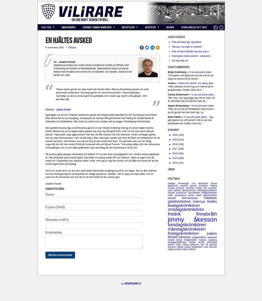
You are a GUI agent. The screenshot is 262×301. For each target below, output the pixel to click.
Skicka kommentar (60, 255)
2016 (175, 153)
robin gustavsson (178, 195)
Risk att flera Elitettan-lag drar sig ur (190, 51)
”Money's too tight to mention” (187, 46)
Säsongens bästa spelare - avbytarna (191, 56)
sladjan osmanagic (180, 183)
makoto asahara (208, 240)
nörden (193, 242)
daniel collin (175, 244)
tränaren (185, 237)
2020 (175, 135)
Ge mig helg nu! (180, 60)
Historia (170, 27)
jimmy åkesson (192, 219)
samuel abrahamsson (185, 190)
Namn (49, 194)
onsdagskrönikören (186, 209)
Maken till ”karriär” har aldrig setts (196, 83)
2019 (175, 139)
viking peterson (191, 244)
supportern (199, 237)
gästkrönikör (210, 195)
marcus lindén (205, 201)
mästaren (210, 198)
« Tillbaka (71, 47)
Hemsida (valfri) (57, 220)
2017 (175, 148)
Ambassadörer (68, 27)
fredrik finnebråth (192, 214)
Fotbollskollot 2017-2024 (194, 27)
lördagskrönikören (178, 242)
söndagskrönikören (207, 190)
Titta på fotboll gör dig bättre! (186, 42)
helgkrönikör (191, 240)
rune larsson (210, 247)
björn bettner (189, 249)
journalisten (195, 192)
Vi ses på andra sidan (200, 72)
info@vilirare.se (133, 283)
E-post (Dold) (55, 207)
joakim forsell (63, 109)
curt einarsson (201, 183)
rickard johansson (178, 192)
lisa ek (205, 244)
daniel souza (184, 247)
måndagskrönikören (186, 229)
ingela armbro (175, 249)
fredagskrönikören (187, 233)
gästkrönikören (180, 201)
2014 (175, 163)
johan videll (196, 195)
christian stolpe (195, 188)
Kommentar (53, 232)
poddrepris (198, 247)
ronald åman (176, 240)
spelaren (212, 237)
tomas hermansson (186, 198)
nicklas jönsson (177, 188)
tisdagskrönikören (184, 205)
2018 (175, 144)
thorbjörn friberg (208, 185)
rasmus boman (189, 185)
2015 (175, 158)
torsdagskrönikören (187, 224)
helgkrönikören (209, 192)
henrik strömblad (207, 242)
